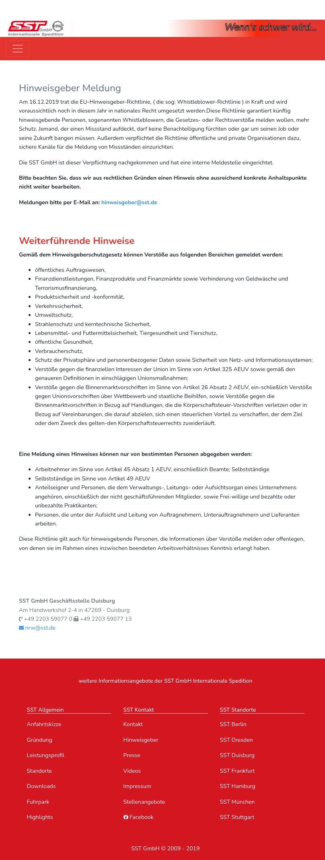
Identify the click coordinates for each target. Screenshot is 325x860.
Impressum (137, 786)
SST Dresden (236, 740)
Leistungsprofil (45, 755)
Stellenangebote (144, 802)
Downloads (41, 786)
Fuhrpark (38, 802)
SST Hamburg (237, 786)
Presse (131, 755)
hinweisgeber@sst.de (129, 202)
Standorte (39, 771)
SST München (237, 802)
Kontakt (133, 724)
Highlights (40, 817)
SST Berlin (233, 724)
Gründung (39, 740)
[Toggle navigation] (17, 48)
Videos (132, 771)
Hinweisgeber (140, 740)
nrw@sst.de (37, 628)
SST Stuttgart (237, 817)
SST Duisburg (237, 755)
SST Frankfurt (237, 771)
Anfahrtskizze (44, 724)
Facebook (138, 817)
